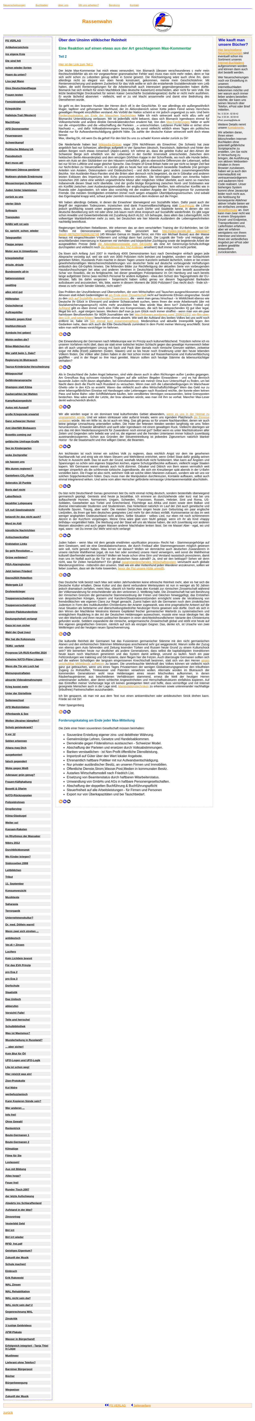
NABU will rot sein (17, 224)
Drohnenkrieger (15, 591)
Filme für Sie (13, 1155)
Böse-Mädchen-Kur (17, 346)
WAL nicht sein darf (17, 1298)
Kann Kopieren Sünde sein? (23, 1101)
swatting (10, 285)
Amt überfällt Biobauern (20, 427)
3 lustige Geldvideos (18, 1325)
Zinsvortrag (12, 1216)
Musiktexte (12, 897)
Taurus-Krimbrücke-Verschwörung (27, 366)
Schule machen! (15, 1264)
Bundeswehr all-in (16, 271)
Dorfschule (12, 985)
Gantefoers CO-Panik (19, 476)
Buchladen (42, 5)
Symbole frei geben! (18, 332)
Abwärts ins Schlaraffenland (23, 1203)
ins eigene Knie (15, 54)
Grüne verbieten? (16, 557)
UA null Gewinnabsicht (19, 509)
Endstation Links (16, 543)
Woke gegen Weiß (16, 768)
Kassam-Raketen (16, 829)
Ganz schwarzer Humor (20, 421)
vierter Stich (13, 203)
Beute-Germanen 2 (17, 1141)
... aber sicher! (14, 1046)
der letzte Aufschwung (19, 1196)
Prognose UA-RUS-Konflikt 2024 (25, 652)
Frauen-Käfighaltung (18, 781)
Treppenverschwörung (19, 598)
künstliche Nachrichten (20, 530)
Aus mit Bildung (15, 1169)
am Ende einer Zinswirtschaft (127, 295)
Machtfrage (12, 122)
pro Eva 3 (11, 978)
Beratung (114, 5)
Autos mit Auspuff (16, 407)
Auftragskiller (14, 312)
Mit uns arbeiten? (89, 5)
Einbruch (11, 1271)
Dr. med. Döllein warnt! (19, 924)
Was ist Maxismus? (17, 1033)
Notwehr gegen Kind (18, 319)
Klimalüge (11, 1148)
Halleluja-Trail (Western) (20, 115)
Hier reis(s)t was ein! (18, 1074)
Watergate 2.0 (14, 584)
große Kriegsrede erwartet (22, 414)
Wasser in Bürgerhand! (20, 1338)
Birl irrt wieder (14, 1237)
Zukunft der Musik (16, 1257)
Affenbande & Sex (16, 713)
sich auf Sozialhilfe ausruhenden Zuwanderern (98, 298)
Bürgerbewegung (16, 1382)
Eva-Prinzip (186, 205)
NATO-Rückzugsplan (18, 795)
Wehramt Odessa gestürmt (22, 169)
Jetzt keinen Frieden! (18, 571)
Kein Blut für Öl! (15, 1053)
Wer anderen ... (15, 1107)
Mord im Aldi (13, 523)
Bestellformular (227, 210)
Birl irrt (9, 1230)
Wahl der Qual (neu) (18, 632)
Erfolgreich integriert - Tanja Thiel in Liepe (26, 1347)
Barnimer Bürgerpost (18, 1369)
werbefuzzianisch (16, 1094)
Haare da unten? (15, 74)
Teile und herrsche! (17, 1019)
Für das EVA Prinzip (18, 965)
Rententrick (12, 1128)
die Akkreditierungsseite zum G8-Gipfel (125, 244)
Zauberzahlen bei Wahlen (21, 393)
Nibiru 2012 (12, 842)
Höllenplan (12, 298)
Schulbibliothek (15, 1026)
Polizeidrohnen (15, 802)
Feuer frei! (11, 1182)
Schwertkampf (14, 142)
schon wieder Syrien (18, 67)
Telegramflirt (13, 237)
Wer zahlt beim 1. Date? (20, 353)
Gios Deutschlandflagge (20, 88)
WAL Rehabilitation (17, 1291)
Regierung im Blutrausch (21, 359)
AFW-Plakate (13, 1332)
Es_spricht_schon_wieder (22, 230)
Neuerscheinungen (14, 5)
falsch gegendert (16, 761)
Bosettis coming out (18, 434)
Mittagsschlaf (14, 373)
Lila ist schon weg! (17, 1067)
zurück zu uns (14, 196)
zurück (8, 1412)
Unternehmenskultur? (19, 917)
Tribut (9, 876)
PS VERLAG (13, 40)
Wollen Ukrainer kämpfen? (22, 720)
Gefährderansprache (18, 380)
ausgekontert (13, 754)
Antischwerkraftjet (17, 537)
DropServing (13, 808)
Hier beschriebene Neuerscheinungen (230, 51)
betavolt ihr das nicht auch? (23, 516)
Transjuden (12, 217)
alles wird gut (14, 292)
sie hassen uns (15, 461)
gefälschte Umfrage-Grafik (22, 441)
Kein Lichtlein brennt (18, 958)
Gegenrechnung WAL (19, 1311)
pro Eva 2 (11, 972)
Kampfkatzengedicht (18, 400)
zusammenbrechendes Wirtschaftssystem (149, 562)
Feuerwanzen (13, 135)
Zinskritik (11, 1318)
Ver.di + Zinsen (14, 944)
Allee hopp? (13, 1175)
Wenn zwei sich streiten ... (22, 931)
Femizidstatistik (15, 101)
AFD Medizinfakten (17, 707)
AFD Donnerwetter (17, 128)
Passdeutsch (13, 156)
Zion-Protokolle (15, 1080)
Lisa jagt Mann (14, 81)
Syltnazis (11, 210)
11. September (14, 883)
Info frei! (10, 1114)
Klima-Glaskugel (15, 815)
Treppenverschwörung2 (20, 605)
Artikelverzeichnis (16, 47)
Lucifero (10, 951)
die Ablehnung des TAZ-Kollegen (122, 247)
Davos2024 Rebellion (18, 577)
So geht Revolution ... (19, 550)
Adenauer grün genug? (20, 774)
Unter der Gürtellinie (18, 693)
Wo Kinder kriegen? (18, 856)
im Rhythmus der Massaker (22, 836)
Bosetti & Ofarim (16, 788)
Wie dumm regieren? (18, 468)
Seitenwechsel (14, 700)
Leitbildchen (13, 870)
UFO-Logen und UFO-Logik (22, 1060)
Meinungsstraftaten (17, 673)
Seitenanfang (141, 1405)
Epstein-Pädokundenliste (21, 611)
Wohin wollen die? (17, 339)
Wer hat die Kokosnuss (20, 639)
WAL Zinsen (13, 1284)
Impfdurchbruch (15, 325)
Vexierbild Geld (15, 1223)
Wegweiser (12, 1389)
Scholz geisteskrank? (19, 727)
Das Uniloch (13, 999)
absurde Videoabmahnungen (23, 679)
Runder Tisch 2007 (17, 1189)
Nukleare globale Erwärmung (23, 176)
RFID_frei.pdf (13, 1243)
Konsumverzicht (15, 890)
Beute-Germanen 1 (17, 1135)
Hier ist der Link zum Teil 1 (76, 64)
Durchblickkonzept (17, 849)
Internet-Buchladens (231, 62)
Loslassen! (12, 1162)
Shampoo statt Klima (18, 387)
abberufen (11, 1006)
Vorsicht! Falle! (15, 1012)
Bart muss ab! (14, 162)
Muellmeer (12, 1355)
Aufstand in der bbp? (18, 1209)
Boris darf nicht (15, 489)
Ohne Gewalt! (14, 1121)
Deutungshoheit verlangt (21, 618)
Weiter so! (11, 822)
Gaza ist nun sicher (17, 625)
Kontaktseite (236, 127)
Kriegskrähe (13, 108)
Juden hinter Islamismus (21, 190)
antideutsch (12, 938)
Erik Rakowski (14, 1277)
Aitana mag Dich (15, 747)
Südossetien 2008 (16, 863)
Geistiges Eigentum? (18, 1250)
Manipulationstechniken (133, 686)
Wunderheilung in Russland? (23, 1040)
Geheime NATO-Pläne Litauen (24, 659)
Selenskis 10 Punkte (18, 482)
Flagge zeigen (14, 244)
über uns (63, 5)
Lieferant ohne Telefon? (20, 1362)
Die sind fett (13, 60)
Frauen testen (14, 94)
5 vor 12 (10, 734)
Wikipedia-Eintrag (110, 144)
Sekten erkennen (16, 740)
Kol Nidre (11, 1087)
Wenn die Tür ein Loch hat (22, 666)
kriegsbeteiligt (14, 258)
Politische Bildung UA (19, 149)
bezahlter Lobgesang (18, 503)
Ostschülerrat (14, 305)
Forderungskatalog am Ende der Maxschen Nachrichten (97, 115)
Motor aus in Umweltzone (21, 251)
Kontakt (134, 5)
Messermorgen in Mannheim (23, 183)
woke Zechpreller (16, 455)
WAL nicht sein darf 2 (19, 1305)
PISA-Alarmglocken (17, 564)
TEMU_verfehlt (14, 645)
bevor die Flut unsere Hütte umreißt (141, 568)
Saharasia (11, 904)
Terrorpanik (12, 910)
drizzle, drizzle (14, 264)
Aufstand (64, 308)
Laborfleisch (13, 496)
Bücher (10, 1376)
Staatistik (11, 992)
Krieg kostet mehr (16, 686)
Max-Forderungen (177, 122)
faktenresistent (14, 278)
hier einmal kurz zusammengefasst (114, 321)
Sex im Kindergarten (18, 448)
